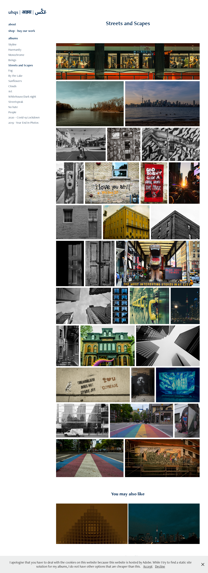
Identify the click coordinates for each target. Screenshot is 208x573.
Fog (10, 70)
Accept (147, 566)
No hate (13, 107)
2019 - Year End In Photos (23, 123)
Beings (12, 60)
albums (13, 38)
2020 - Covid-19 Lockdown (24, 117)
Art (10, 91)
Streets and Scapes (20, 65)
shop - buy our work (21, 31)
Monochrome (16, 55)
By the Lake (15, 76)
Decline (160, 566)
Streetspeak (15, 102)
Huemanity (14, 50)
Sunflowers (15, 81)
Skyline (12, 44)
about (12, 24)
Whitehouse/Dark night (22, 97)
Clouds (12, 86)
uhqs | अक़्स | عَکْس (28, 12)
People (12, 112)
